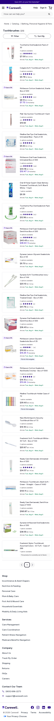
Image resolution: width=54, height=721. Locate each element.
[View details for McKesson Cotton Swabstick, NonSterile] (27, 376)
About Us (6, 653)
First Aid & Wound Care (13, 601)
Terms (33, 712)
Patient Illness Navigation (14, 635)
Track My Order (9, 658)
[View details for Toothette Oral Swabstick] (27, 52)
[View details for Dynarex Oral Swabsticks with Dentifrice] (27, 324)
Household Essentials (12, 606)
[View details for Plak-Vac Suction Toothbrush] (27, 120)
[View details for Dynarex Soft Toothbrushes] (27, 281)
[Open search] (27, 14)
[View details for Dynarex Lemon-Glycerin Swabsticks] (27, 260)
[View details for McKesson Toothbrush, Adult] (27, 488)
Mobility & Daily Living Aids (14, 611)
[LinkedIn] (43, 707)
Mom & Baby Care (10, 596)
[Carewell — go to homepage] (14, 8)
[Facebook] (32, 707)
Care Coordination (11, 630)
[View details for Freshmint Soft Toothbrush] (27, 444)
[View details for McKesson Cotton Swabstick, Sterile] (27, 97)
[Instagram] (38, 707)
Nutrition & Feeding (11, 586)
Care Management (10, 624)
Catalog (15, 24)
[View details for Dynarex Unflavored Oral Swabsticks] (27, 529)
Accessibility (45, 712)
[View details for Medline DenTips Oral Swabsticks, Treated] (27, 302)
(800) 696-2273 (11, 691)
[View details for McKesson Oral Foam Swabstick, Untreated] (27, 166)
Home (6, 24)
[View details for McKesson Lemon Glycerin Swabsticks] (27, 349)
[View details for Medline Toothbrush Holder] (27, 401)
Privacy (24, 712)
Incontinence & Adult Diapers (16, 581)
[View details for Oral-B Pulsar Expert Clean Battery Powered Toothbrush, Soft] (27, 190)
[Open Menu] (3, 8)
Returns (5, 668)
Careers (6, 678)
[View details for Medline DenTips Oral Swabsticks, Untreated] (27, 141)
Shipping (6, 663)
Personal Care (8, 591)
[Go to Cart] (50, 7)
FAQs (4, 673)
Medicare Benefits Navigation (16, 640)
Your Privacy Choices (15, 716)
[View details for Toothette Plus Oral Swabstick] (27, 213)
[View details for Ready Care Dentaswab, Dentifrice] (27, 508)
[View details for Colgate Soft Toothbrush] (27, 74)
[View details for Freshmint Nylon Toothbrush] (27, 549)
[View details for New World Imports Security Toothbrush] (27, 424)
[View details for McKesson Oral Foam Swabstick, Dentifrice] (27, 237)
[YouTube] (49, 707)
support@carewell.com (15, 696)
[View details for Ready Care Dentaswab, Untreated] (27, 466)
